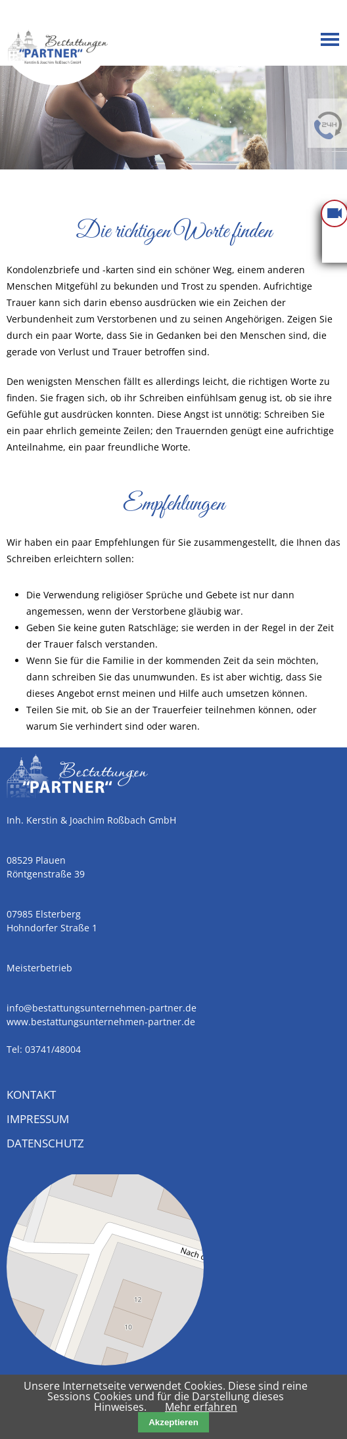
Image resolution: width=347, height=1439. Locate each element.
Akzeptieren (173, 1422)
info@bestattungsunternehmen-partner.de (102, 1008)
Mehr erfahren (201, 1407)
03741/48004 (53, 1049)
